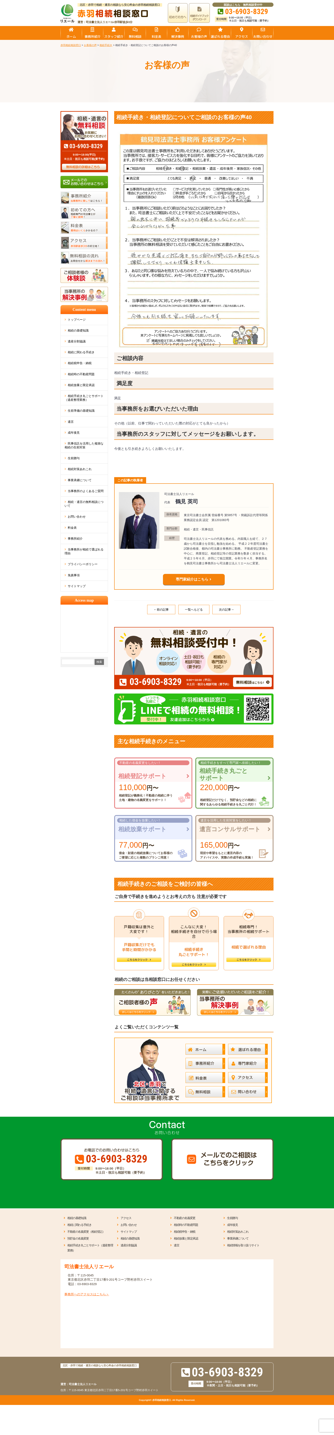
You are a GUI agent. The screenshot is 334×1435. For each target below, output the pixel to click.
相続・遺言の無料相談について (84, 503)
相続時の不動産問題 (81, 374)
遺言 (71, 421)
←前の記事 (161, 609)
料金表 (72, 527)
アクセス (126, 1218)
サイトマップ (77, 586)
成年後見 (74, 432)
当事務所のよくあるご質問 (86, 491)
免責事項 (74, 575)
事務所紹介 (75, 538)
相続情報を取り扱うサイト (243, 1245)
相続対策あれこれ (80, 469)
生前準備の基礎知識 (81, 410)
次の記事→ (226, 609)
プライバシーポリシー (83, 564)
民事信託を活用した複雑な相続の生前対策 (84, 445)
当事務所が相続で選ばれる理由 (84, 551)
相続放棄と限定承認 (81, 385)
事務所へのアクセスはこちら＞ (86, 1294)
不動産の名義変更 (184, 1218)
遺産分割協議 (77, 341)
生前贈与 (74, 458)
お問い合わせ (77, 516)
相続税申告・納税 (80, 363)
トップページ (77, 319)
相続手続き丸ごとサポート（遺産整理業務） (84, 397)
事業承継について (80, 480)
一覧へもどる (194, 609)
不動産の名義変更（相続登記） (86, 1231)
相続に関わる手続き (81, 352)
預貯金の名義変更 (78, 1238)
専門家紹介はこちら (192, 579)
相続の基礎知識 (78, 330)
